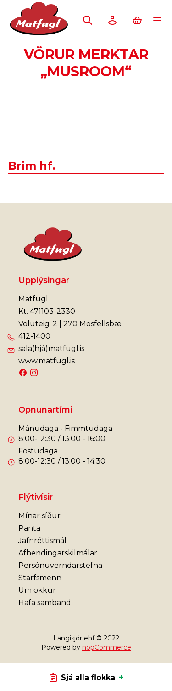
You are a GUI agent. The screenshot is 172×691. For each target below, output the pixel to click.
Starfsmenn (39, 577)
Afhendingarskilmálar (57, 553)
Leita (88, 20)
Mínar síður (39, 515)
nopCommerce (106, 647)
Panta (29, 528)
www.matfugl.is (46, 361)
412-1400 (34, 336)
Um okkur (37, 590)
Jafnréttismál (42, 540)
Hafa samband (44, 602)
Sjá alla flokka (86, 677)
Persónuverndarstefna (60, 565)
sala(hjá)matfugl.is (51, 348)
